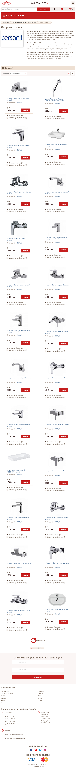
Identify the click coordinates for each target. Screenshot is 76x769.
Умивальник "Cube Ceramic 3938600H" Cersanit (16, 471)
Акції (39, 696)
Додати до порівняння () (18, 118)
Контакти (3, 703)
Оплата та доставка (7, 693)
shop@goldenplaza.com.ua (17, 738)
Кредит (3, 696)
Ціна (8, 108)
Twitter (40, 750)
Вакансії (3, 698)
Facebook (31, 750)
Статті (40, 700)
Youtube (36, 750)
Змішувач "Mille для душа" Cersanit (57, 563)
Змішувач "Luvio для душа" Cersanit (57, 424)
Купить (25, 110)
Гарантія (40, 693)
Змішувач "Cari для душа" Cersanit (56, 285)
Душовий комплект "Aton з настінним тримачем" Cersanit (55, 100)
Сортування (5, 73)
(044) (38, 3)
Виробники (41, 691)
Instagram (45, 750)
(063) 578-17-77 (10, 719)
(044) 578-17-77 (10, 716)
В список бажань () (16, 116)
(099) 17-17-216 (10, 724)
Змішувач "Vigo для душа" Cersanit (19, 563)
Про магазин (5, 691)
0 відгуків (19, 102)
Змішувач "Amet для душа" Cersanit (57, 378)
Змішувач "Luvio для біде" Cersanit (19, 378)
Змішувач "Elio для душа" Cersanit (56, 471)
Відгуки (3, 700)
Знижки (40, 698)
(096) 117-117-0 (10, 721)
